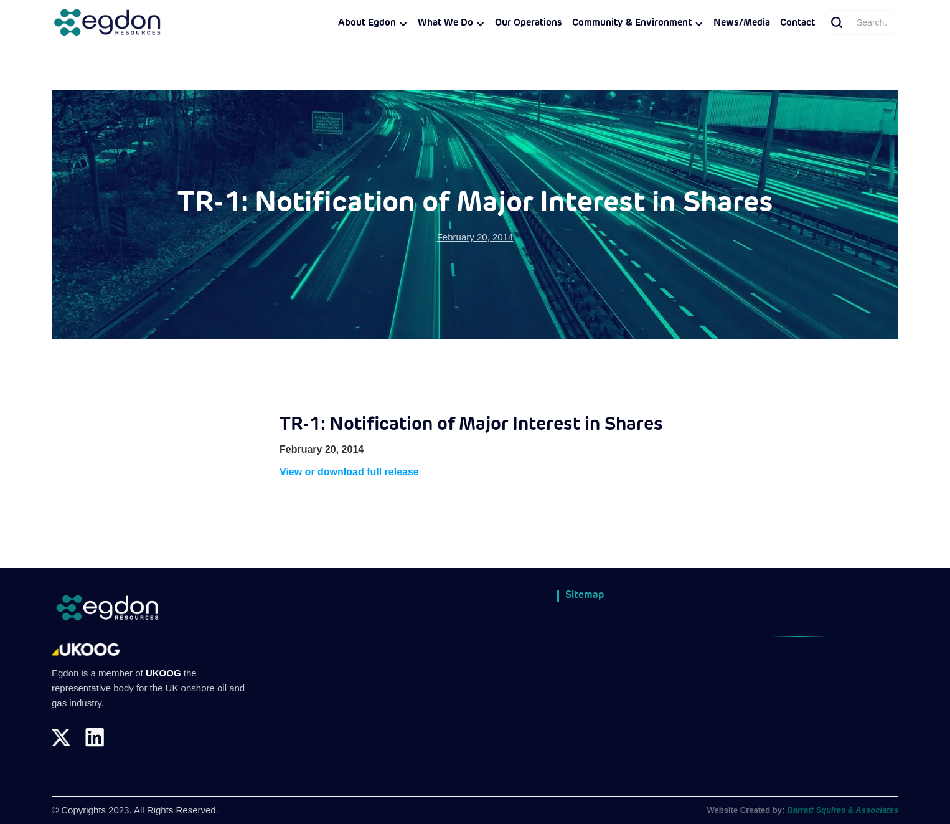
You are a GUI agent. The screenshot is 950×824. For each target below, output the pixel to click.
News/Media (741, 23)
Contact (797, 23)
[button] (373, 24)
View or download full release (349, 471)
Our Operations (528, 23)
